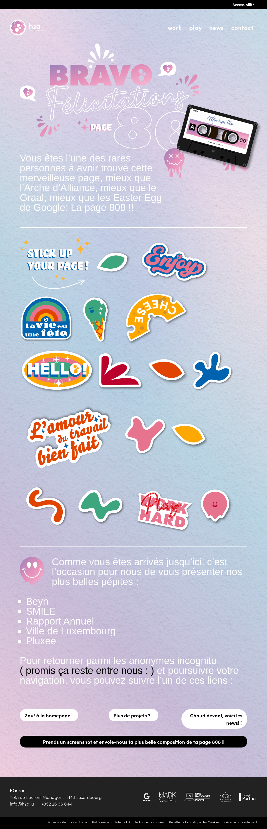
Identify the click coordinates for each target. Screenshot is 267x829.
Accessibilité (243, 4)
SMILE (41, 611)
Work (175, 27)
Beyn (37, 601)
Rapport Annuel (60, 621)
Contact (242, 27)
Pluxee (41, 640)
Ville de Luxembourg (71, 631)
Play (195, 27)
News (216, 27)
